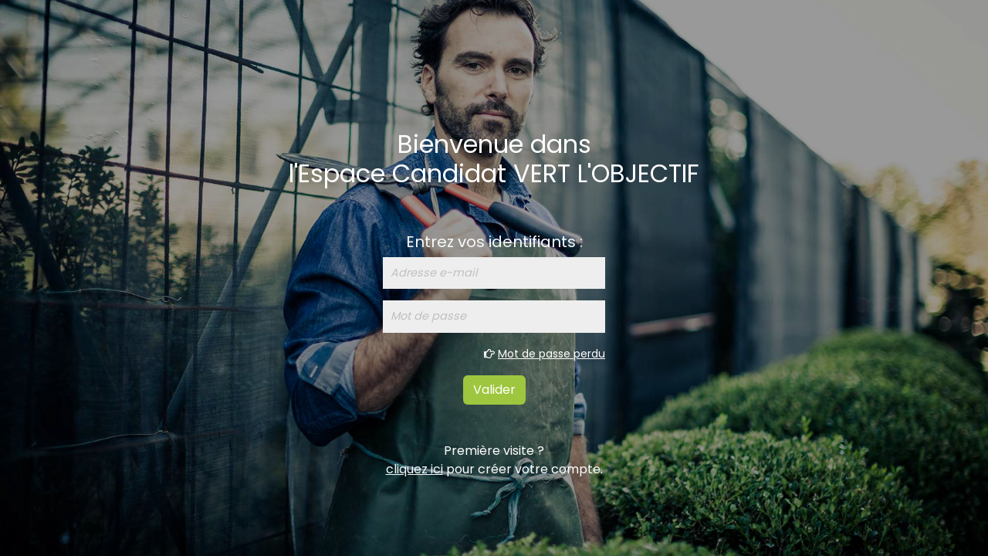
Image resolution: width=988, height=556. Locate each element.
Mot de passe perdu (551, 353)
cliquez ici (414, 469)
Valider (494, 389)
